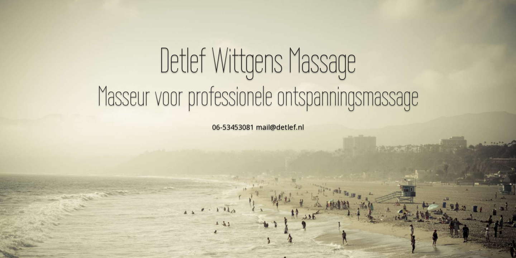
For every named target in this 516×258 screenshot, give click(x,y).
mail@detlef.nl (280, 127)
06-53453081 (233, 127)
